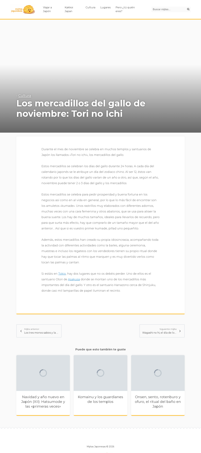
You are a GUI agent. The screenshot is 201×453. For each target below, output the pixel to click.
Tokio (62, 273)
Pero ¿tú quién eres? (125, 9)
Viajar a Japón (47, 9)
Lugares (105, 7)
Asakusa (74, 279)
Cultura (90, 7)
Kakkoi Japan (69, 9)
